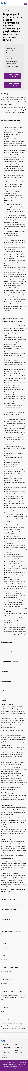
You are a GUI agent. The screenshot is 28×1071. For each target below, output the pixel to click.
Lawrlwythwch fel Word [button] (13, 85)
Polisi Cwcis (6, 1052)
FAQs (16, 1045)
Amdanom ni (18, 1047)
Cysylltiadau (6, 1047)
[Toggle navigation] (25, 3)
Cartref (5, 1045)
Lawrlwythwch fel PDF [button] (13, 76)
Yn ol (7, 10)
